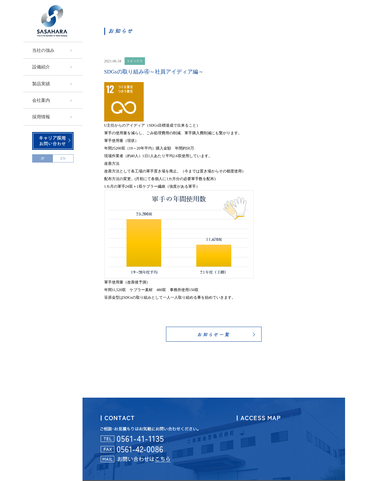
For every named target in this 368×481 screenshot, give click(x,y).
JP (42, 158)
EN (63, 158)
